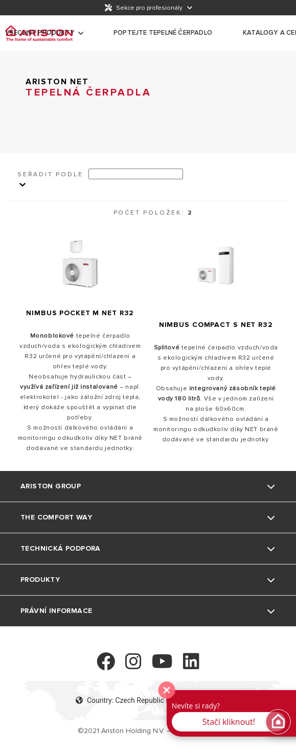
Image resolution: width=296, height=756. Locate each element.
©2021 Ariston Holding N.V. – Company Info (148, 731)
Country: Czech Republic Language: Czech (148, 700)
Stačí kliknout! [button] (228, 721)
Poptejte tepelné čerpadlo (162, 33)
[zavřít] (166, 690)
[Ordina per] (135, 174)
